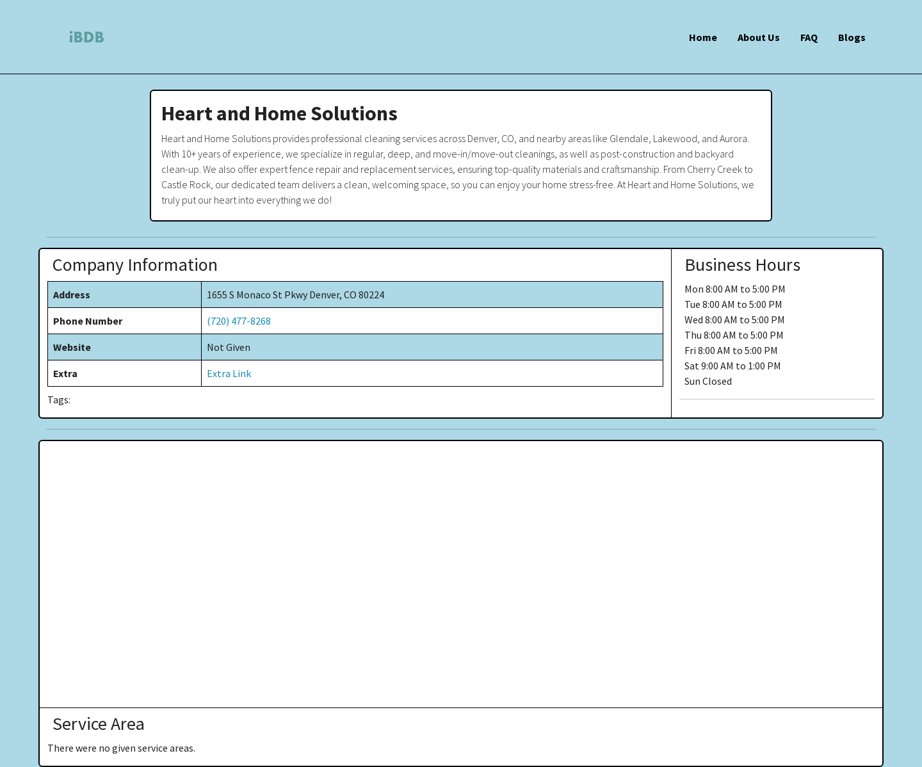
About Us (759, 37)
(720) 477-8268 (239, 320)
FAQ (809, 37)
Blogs (852, 37)
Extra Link (229, 373)
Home (703, 37)
